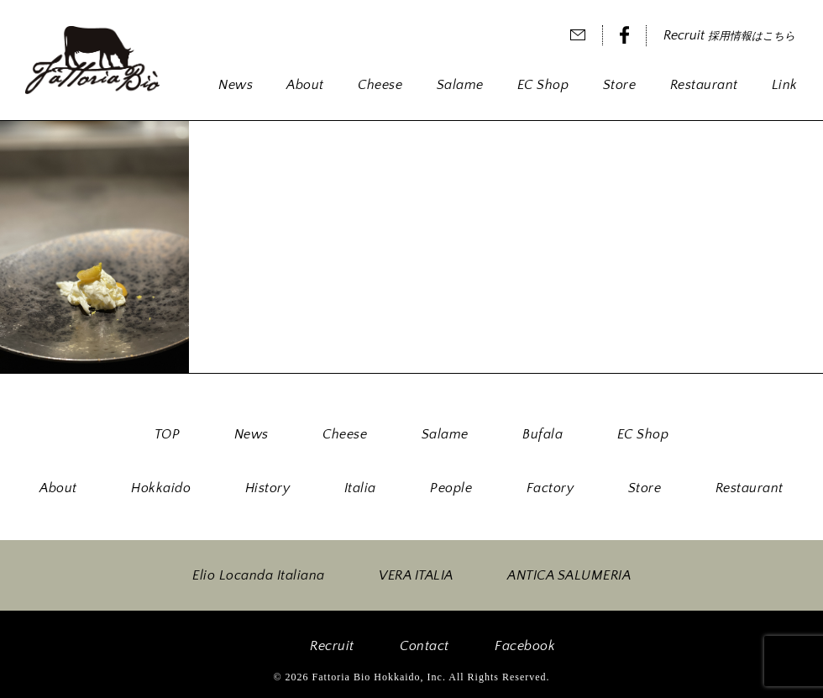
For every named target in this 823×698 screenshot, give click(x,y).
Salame (460, 84)
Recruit (729, 35)
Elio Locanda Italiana (258, 575)
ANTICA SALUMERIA (569, 575)
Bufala (542, 434)
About (305, 84)
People (451, 488)
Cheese (380, 84)
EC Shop (543, 84)
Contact (424, 645)
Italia (360, 488)
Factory (550, 488)
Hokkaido (161, 488)
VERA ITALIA (416, 575)
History (268, 488)
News (235, 84)
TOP (168, 434)
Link (785, 84)
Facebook (525, 645)
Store (620, 84)
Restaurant (704, 84)
